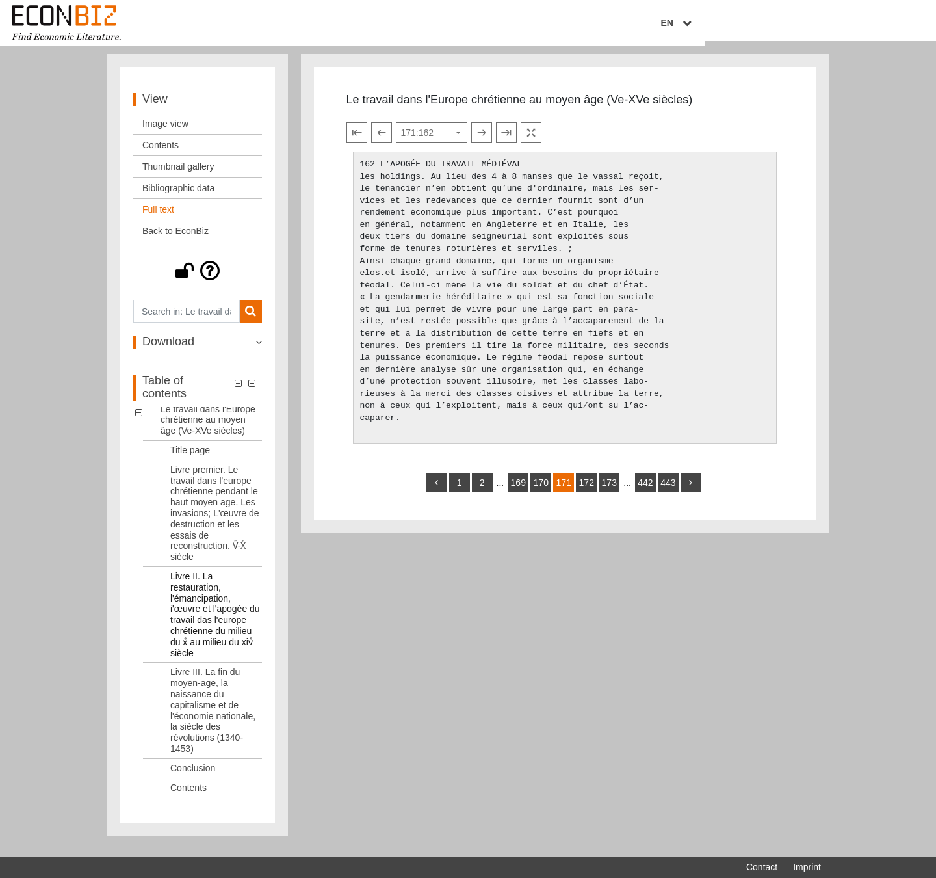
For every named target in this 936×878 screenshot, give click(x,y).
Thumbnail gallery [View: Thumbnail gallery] (178, 174)
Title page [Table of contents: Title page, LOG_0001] (190, 458)
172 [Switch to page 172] (586, 490)
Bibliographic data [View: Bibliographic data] (178, 196)
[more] (691, 490)
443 (667, 490)
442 (645, 490)
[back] (436, 490)
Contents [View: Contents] (160, 153)
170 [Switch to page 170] (541, 490)
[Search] (250, 319)
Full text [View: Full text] (158, 217)
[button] (197, 278)
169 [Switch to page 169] (518, 490)
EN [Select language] (812, 24)
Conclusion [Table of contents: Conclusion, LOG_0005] (192, 775)
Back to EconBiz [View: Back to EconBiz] (175, 238)
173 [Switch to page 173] (609, 490)
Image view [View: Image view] (165, 131)
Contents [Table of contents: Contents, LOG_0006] (188, 795)
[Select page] (431, 140)
